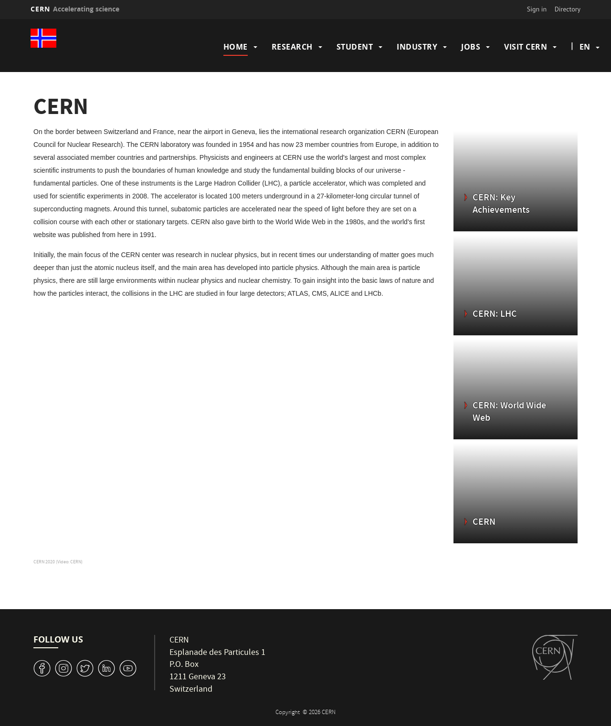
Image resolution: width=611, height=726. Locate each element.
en (584, 46)
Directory (567, 9)
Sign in (537, 9)
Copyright (288, 712)
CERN (75, 8)
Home (235, 46)
